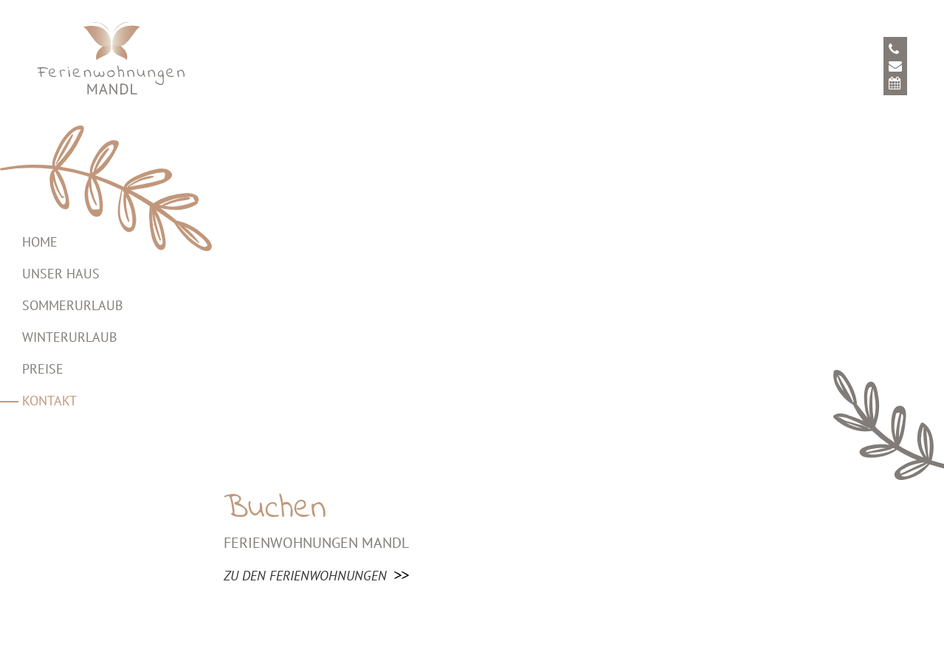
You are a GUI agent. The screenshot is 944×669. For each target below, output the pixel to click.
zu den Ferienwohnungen (305, 575)
